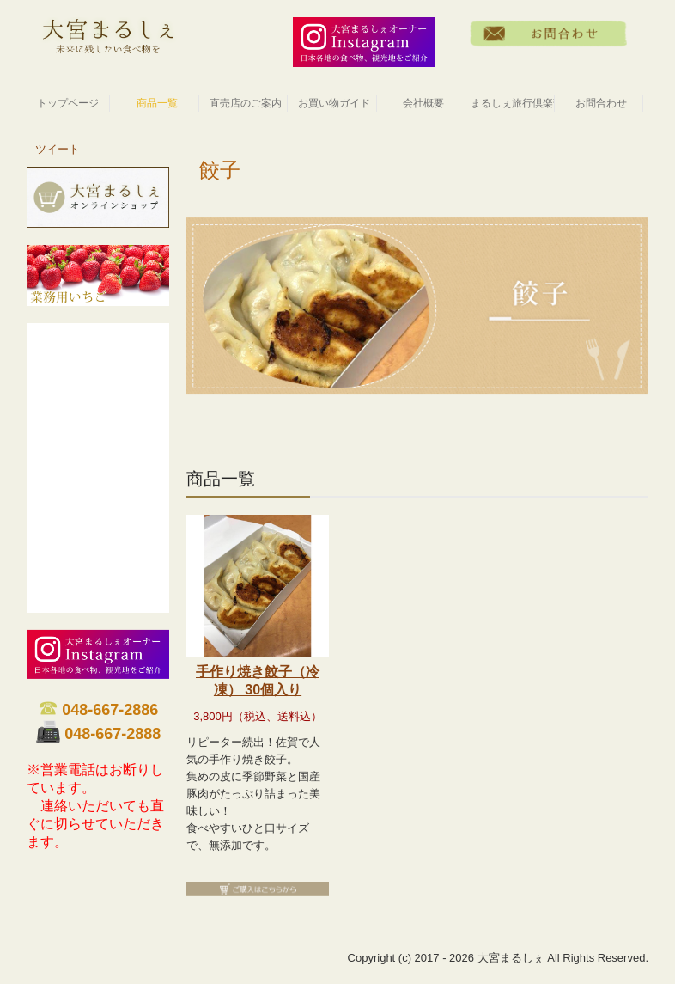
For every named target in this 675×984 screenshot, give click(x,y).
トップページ (68, 103)
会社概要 (423, 103)
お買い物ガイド (334, 103)
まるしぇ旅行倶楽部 (512, 103)
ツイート (57, 149)
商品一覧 (157, 103)
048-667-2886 (110, 709)
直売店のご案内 (246, 103)
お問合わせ (601, 103)
